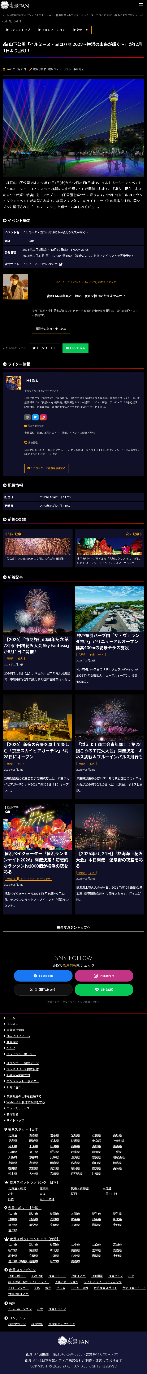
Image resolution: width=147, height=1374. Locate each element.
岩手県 (54, 1135)
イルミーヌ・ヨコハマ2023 (42, 264)
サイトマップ (15, 1120)
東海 (43, 1193)
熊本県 (12, 1173)
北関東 (44, 1188)
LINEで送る (75, 348)
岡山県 (54, 1163)
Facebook (43, 976)
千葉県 (33, 1146)
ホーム (11, 1018)
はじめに (12, 1024)
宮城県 (75, 1135)
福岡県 (75, 1168)
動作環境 (12, 1114)
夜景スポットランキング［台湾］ (35, 1239)
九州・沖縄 (47, 1199)
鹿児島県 (77, 1173)
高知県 (54, 1168)
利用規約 (12, 1042)
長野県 (96, 1146)
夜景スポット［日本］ (25, 1129)
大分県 (33, 1173)
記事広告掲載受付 (18, 1075)
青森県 (33, 1135)
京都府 (33, 1157)
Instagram (104, 976)
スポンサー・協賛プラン (23, 1063)
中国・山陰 (110, 1193)
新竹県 (117, 1213)
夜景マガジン (17, 1324)
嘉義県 (117, 1250)
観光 (48, 1288)
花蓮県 (75, 1225)
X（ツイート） (44, 348)
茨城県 (33, 1140)
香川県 (12, 1168)
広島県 (75, 1163)
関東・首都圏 (80, 1188)
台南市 (33, 1219)
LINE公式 (104, 989)
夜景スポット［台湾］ (25, 1208)
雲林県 (96, 1250)
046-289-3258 (71, 1354)
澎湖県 (96, 1225)
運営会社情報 (15, 1030)
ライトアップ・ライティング (103, 1282)
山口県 (96, 1163)
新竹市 (96, 1213)
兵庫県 (54, 1157)
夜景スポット (17, 1276)
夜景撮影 (97, 1276)
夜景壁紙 (37, 1324)
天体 (37, 1288)
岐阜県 (75, 1152)
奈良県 (96, 1157)
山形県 (117, 1135)
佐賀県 (96, 1168)
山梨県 (75, 1146)
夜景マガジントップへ (73, 927)
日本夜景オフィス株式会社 (62, 1360)
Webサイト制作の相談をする (26, 1102)
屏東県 (75, 1219)
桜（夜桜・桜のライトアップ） (28, 1282)
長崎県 (117, 1168)
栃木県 (54, 1140)
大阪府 (12, 1157)
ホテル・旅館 (79, 1288)
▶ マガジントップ (18, 30)
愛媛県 (33, 1168)
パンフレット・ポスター (23, 1081)
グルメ (60, 1288)
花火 (131, 1276)
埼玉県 (12, 1146)
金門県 (117, 1225)
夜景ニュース (57, 1276)
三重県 (117, 1152)
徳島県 (117, 1163)
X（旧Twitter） (43, 989)
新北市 (33, 1213)
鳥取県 (12, 1163)
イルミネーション (66, 1282)
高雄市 (54, 1219)
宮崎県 (54, 1173)
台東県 (96, 1219)
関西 (74, 1193)
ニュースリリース (18, 1108)
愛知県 (54, 1152)
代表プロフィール (18, 1036)
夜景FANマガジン (22, 1270)
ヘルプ (11, 1048)
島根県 (33, 1163)
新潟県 (54, 1146)
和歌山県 (119, 1157)
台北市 (12, 1213)
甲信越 (107, 1188)
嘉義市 (75, 1261)
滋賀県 (75, 1157)
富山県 (117, 1146)
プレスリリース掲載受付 (23, 1069)
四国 (11, 1199)
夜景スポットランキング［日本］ (35, 1182)
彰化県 (117, 1219)
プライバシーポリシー (21, 1054)
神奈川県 (119, 1140)
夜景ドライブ (57, 1309)
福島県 (12, 1140)
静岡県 (96, 1152)
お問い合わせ (15, 1087)
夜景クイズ (115, 1276)
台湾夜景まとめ (18, 1294)
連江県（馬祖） (18, 1261)
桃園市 (54, 1213)
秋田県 (96, 1135)
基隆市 (75, 1213)
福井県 (33, 1152)
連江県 (12, 1230)
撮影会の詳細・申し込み (51, 328)
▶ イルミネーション (51, 30)
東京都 (96, 1140)
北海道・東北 (17, 1188)
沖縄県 (96, 1173)
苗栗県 (33, 1225)
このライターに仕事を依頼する (46, 468)
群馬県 (75, 1140)
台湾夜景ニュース (134, 1288)
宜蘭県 (54, 1225)
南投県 (12, 1225)
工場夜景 (37, 1276)
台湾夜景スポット (105, 1288)
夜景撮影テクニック (61, 1324)
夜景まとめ (78, 1276)
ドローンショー (18, 1288)
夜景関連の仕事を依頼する (24, 1096)
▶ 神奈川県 (80, 30)
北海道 (12, 1135)
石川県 (12, 1152)
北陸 (11, 1193)
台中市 (12, 1219)
